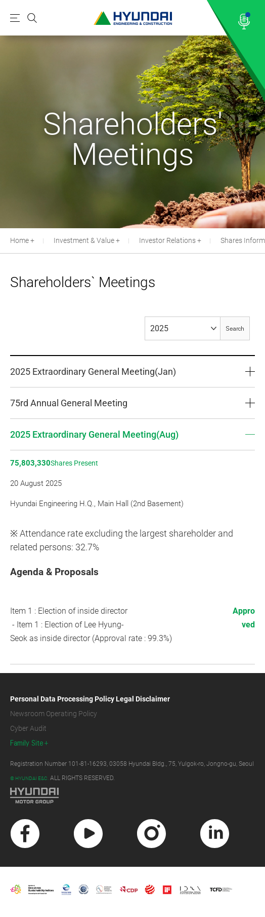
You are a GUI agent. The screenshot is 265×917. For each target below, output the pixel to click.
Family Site (26, 743)
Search (235, 329)
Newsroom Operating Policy (53, 714)
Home (19, 240)
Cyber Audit (28, 728)
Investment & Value (84, 240)
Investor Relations (167, 240)
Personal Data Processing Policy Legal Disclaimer (90, 699)
